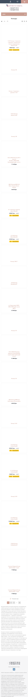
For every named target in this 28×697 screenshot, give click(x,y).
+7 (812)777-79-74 (14, 8)
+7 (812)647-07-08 (14, 9)
